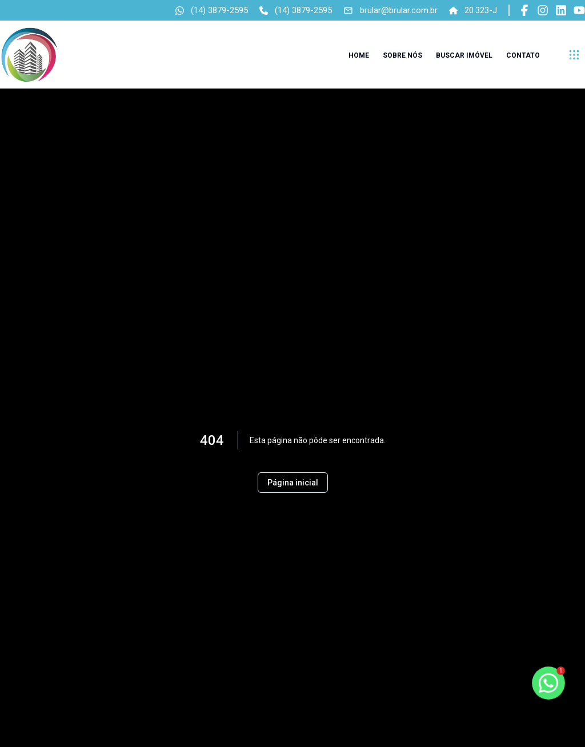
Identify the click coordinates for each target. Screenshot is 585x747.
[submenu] (574, 55)
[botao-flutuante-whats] (548, 683)
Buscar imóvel (464, 55)
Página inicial (292, 482)
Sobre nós (402, 55)
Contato (523, 55)
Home (358, 55)
